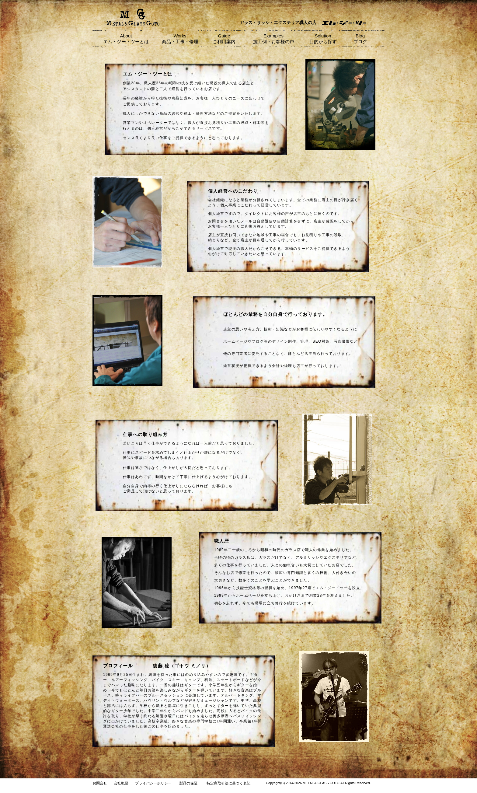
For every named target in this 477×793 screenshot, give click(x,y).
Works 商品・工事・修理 (180, 38)
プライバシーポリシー (153, 783)
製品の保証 (188, 783)
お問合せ (99, 783)
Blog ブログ (360, 38)
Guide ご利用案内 (224, 38)
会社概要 (121, 783)
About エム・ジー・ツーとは (126, 38)
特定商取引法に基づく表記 (228, 783)
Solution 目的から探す (323, 38)
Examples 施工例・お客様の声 (273, 38)
